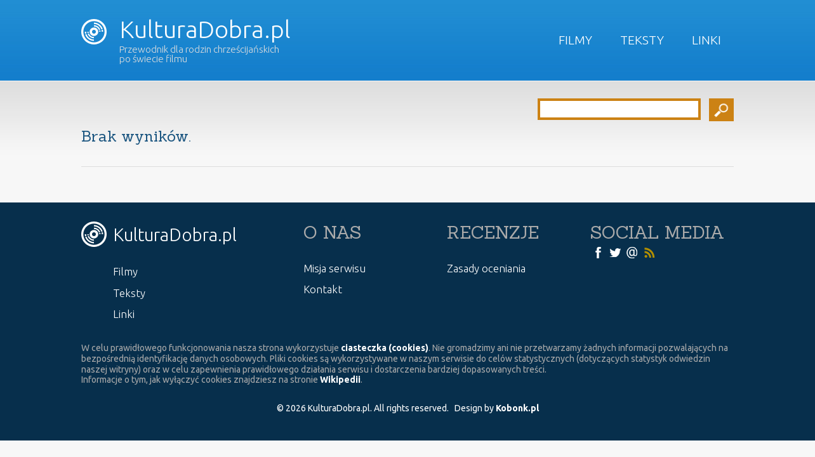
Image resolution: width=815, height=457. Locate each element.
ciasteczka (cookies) (384, 348)
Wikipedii (340, 379)
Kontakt (322, 289)
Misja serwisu (334, 268)
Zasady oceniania (486, 268)
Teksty (642, 40)
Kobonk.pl (517, 408)
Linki (706, 40)
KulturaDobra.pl (185, 29)
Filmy (575, 40)
